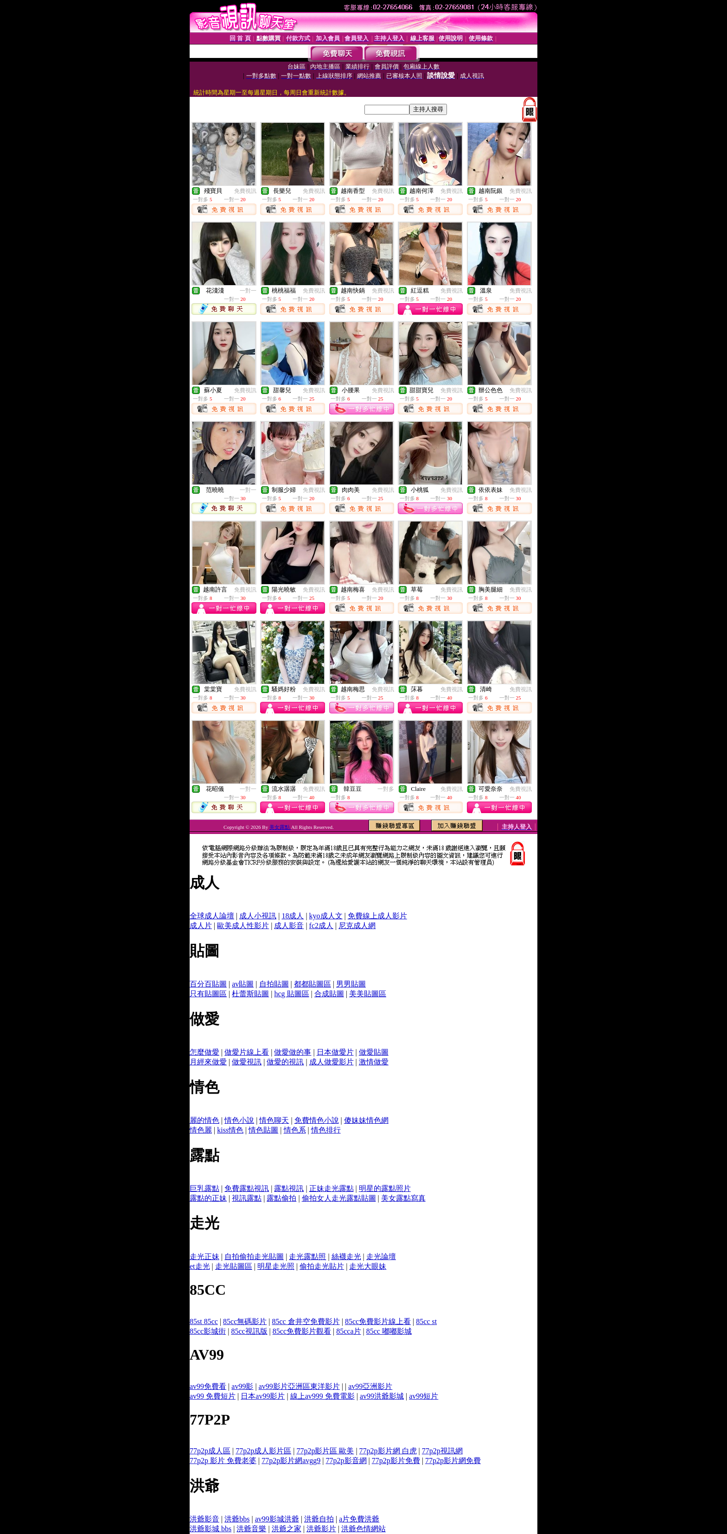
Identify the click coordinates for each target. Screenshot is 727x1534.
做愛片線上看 (246, 1052)
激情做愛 (374, 1062)
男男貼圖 (351, 984)
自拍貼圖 (274, 984)
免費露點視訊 (246, 1188)
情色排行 (326, 1130)
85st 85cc (204, 1321)
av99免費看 (208, 1386)
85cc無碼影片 (245, 1321)
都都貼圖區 (312, 984)
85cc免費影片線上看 (378, 1321)
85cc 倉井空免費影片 (305, 1321)
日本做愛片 (335, 1052)
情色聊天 (274, 1120)
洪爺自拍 (319, 1519)
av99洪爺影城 (382, 1396)
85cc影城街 (208, 1331)
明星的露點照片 (385, 1188)
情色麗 (201, 1130)
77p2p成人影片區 (263, 1451)
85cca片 (348, 1331)
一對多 (385, 789)
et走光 (200, 1266)
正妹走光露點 (331, 1188)
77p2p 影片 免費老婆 (223, 1460)
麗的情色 (204, 1120)
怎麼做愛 (204, 1052)
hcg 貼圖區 (291, 994)
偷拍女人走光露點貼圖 (339, 1198)
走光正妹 (204, 1256)
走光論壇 (381, 1256)
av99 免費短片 (213, 1396)
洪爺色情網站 (363, 1529)
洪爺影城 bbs (210, 1529)
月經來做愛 (208, 1062)
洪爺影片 (321, 1529)
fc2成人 (321, 925)
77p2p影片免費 (396, 1460)
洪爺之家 (286, 1529)
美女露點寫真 (403, 1198)
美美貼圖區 (367, 994)
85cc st (426, 1321)
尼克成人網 (357, 925)
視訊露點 (246, 1198)
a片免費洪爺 (359, 1519)
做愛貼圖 (374, 1052)
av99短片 (423, 1396)
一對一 (248, 290)
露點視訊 (289, 1188)
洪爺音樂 (251, 1529)
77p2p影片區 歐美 (325, 1451)
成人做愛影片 (331, 1062)
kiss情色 (230, 1130)
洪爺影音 (204, 1519)
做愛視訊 (246, 1062)
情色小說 (239, 1120)
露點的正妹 (208, 1198)
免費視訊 (245, 191)
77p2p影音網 (346, 1460)
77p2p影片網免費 (453, 1460)
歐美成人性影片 (243, 925)
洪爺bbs (236, 1519)
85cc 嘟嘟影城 (389, 1331)
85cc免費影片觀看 (302, 1331)
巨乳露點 (204, 1188)
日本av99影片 (263, 1396)
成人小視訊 (257, 916)
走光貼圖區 (233, 1266)
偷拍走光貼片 (322, 1266)
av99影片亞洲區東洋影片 (299, 1386)
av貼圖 (243, 984)
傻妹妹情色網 (366, 1120)
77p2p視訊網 (442, 1451)
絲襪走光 (346, 1256)
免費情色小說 (316, 1120)
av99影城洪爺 (277, 1519)
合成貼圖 (329, 994)
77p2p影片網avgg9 (290, 1460)
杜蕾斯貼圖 (250, 994)
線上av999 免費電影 (322, 1396)
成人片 (201, 925)
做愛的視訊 (285, 1062)
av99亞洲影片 (370, 1386)
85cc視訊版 (249, 1331)
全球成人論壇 (212, 916)
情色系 (295, 1130)
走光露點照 (307, 1256)
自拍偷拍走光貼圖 (254, 1256)
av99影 (242, 1386)
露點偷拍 (281, 1198)
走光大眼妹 (367, 1266)
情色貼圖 (263, 1130)
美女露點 (280, 827)
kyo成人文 (326, 916)
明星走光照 (275, 1266)
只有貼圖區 (208, 994)
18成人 (292, 916)
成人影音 (289, 925)
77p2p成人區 (210, 1451)
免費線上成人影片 (377, 916)
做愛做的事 (292, 1052)
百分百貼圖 (208, 984)
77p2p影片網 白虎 (388, 1451)
